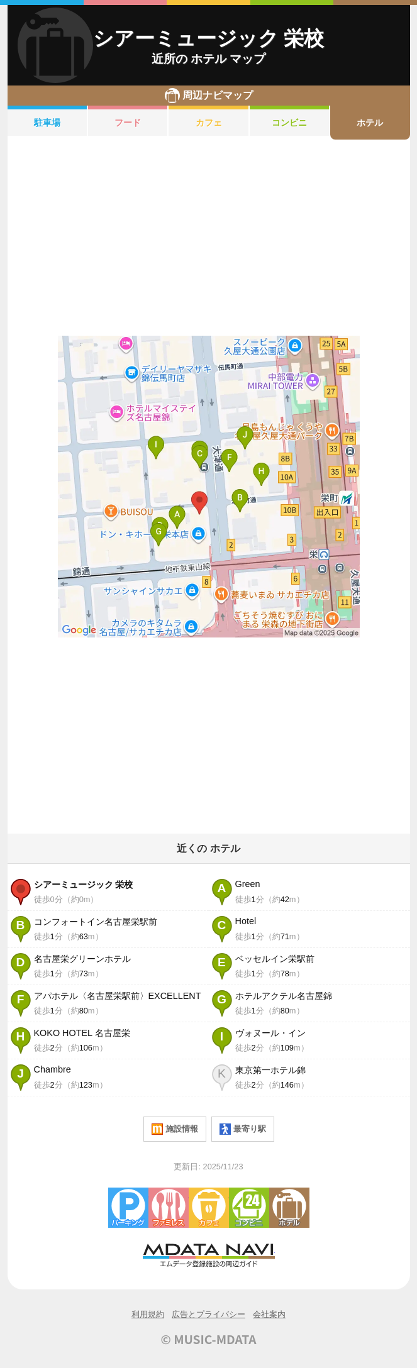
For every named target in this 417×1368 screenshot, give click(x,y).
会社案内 (269, 1314)
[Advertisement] (209, 238)
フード (127, 123)
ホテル (370, 123)
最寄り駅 (243, 1129)
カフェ (209, 123)
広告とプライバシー (208, 1314)
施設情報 (175, 1129)
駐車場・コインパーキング (128, 1208)
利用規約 (147, 1314)
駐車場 (47, 123)
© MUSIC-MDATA (209, 1339)
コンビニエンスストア (249, 1208)
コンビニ (289, 123)
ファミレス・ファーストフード (168, 1208)
